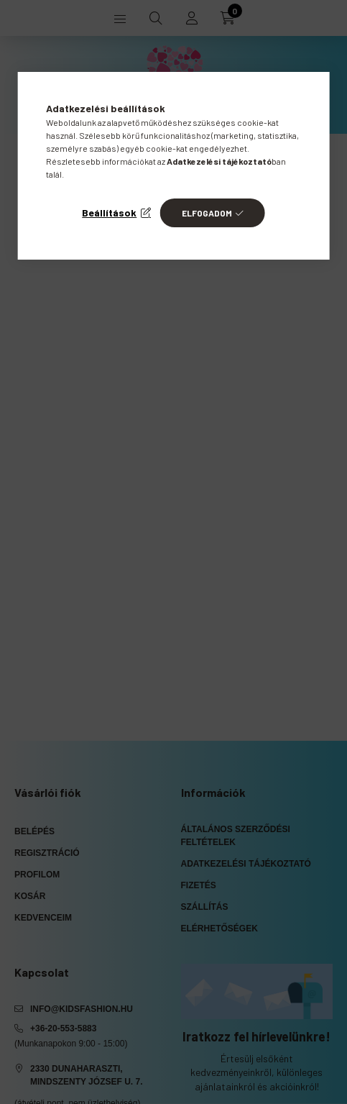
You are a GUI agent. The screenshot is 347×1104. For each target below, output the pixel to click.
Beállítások (109, 212)
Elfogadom (207, 213)
